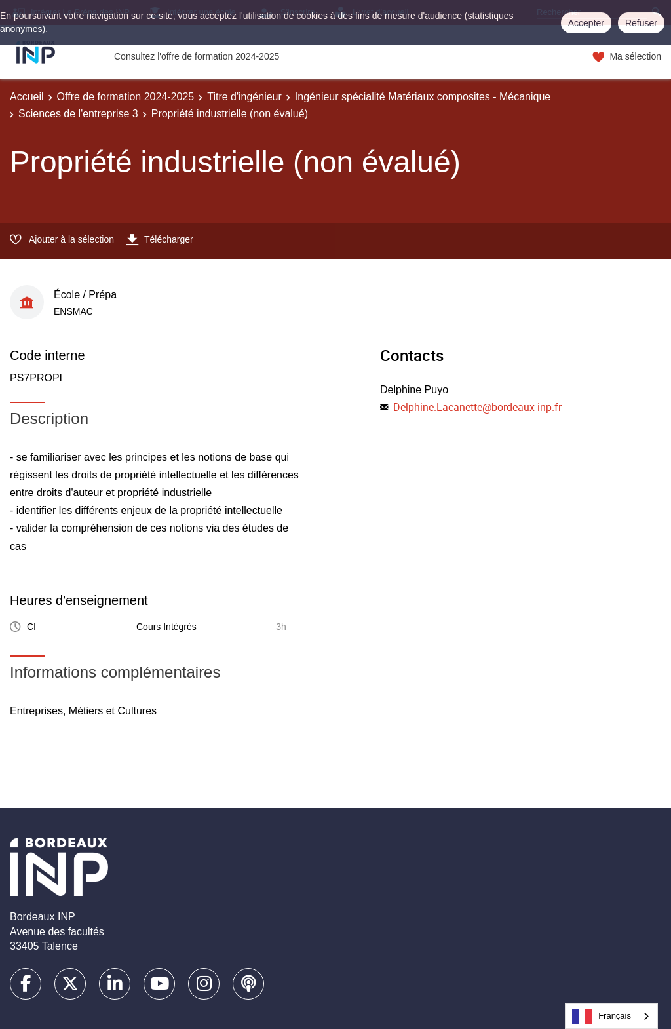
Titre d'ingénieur (244, 96)
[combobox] (611, 1016)
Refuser (641, 23)
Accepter (586, 23)
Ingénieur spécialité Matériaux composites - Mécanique (422, 96)
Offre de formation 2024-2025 (126, 96)
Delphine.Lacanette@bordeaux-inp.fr (477, 407)
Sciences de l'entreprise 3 (78, 113)
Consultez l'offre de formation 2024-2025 (196, 56)
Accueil (27, 96)
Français (601, 1016)
